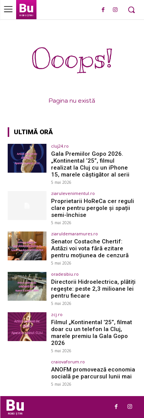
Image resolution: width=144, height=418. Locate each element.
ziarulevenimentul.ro (73, 193)
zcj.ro (57, 314)
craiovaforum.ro (68, 362)
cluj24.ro (60, 146)
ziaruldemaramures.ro (74, 233)
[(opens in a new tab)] (27, 158)
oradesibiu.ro (65, 274)
